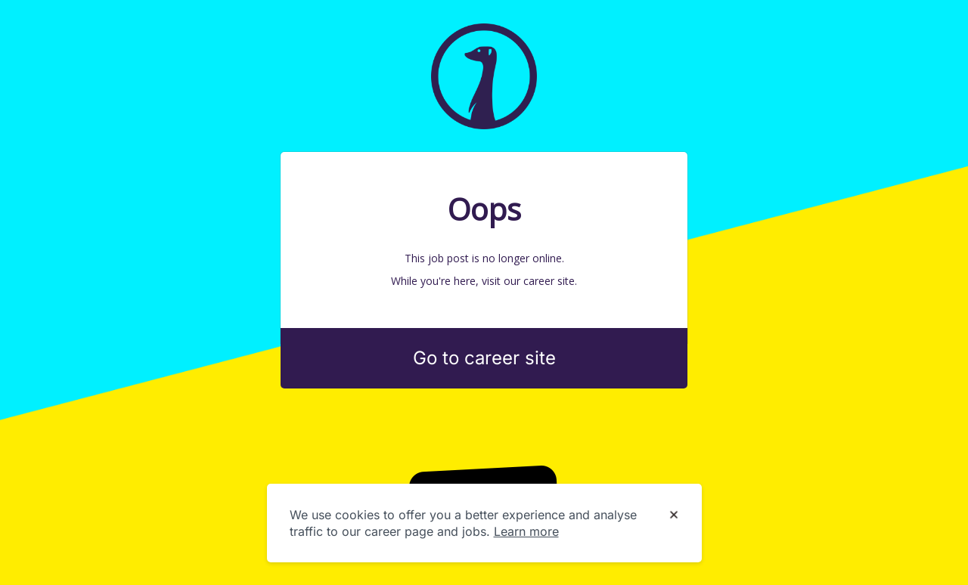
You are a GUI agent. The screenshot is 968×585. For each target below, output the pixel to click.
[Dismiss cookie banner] (674, 515)
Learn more (526, 531)
